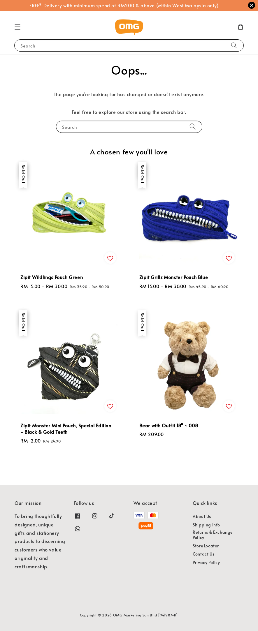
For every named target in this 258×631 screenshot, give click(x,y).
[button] (17, 26)
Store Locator (206, 546)
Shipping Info (206, 525)
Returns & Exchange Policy (213, 534)
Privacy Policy (206, 562)
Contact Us (203, 554)
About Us (202, 516)
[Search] (234, 45)
